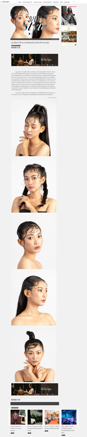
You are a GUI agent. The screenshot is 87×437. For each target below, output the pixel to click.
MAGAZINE (55, 2)
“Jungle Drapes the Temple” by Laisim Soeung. (15, 428)
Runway (63, 435)
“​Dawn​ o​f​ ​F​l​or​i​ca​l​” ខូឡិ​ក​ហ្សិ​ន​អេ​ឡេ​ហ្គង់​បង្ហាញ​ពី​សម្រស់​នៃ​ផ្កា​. (51, 427)
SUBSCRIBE (67, 2)
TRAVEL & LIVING (38, 2)
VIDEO (61, 2)
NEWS (19, 2)
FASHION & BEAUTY (27, 2)
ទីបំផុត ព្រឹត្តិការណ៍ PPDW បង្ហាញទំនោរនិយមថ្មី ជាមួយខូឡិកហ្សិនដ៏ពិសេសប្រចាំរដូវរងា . (68, 429)
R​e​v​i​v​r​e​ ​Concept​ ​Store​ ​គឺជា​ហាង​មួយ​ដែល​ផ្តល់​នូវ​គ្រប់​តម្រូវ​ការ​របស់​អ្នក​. (34, 428)
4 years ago (19, 45)
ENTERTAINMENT (47, 2)
